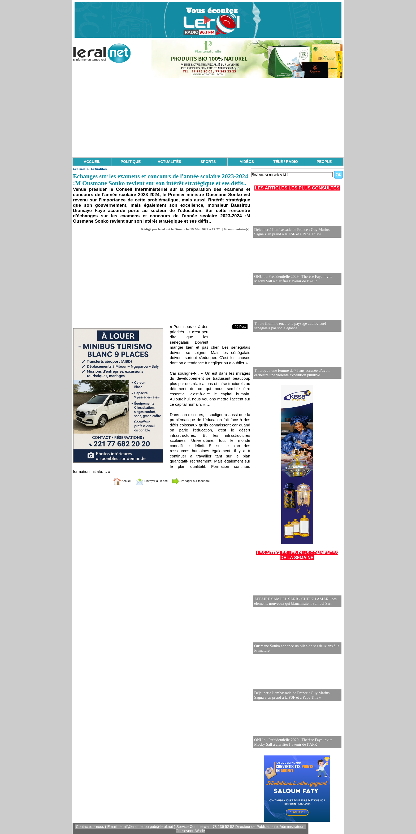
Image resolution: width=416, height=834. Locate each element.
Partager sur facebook (197, 480)
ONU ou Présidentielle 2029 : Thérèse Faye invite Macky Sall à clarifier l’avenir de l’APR (297, 279)
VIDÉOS (247, 161)
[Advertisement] (208, 117)
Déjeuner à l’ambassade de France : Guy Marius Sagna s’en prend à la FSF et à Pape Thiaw (295, 232)
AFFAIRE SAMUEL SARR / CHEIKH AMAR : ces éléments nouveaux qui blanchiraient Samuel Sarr (293, 601)
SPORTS (208, 161)
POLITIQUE (131, 161)
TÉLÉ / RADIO (285, 161)
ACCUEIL (92, 161)
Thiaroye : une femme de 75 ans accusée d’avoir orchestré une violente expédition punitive (290, 373)
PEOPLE (324, 161)
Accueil (78, 169)
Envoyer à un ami (148, 480)
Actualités (98, 169)
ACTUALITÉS (169, 161)
